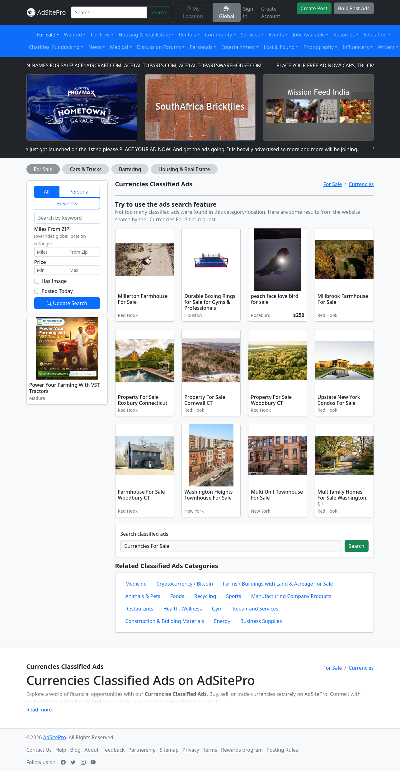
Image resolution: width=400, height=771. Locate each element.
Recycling (205, 596)
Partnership (142, 749)
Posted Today (57, 291)
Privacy (190, 749)
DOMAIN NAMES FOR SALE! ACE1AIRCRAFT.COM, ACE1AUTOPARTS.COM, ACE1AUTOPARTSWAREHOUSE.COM (141, 65)
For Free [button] (100, 34)
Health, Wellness (182, 608)
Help (60, 749)
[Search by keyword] (67, 218)
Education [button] (375, 34)
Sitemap (169, 749)
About (91, 749)
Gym (217, 608)
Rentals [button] (187, 34)
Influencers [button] (355, 47)
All (46, 191)
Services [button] (250, 34)
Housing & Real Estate (184, 169)
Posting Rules (282, 749)
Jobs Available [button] (309, 34)
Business (66, 203)
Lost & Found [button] (279, 47)
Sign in (248, 12)
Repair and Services (255, 608)
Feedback (113, 749)
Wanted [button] (73, 34)
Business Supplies (261, 621)
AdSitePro (51, 12)
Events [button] (276, 34)
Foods (177, 596)
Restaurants (139, 608)
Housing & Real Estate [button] (144, 34)
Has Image (54, 281)
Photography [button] (318, 47)
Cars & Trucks (85, 169)
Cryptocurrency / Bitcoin (185, 583)
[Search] (109, 12)
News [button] (94, 47)
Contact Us (39, 749)
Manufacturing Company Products (291, 596)
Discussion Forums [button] (159, 47)
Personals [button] (201, 47)
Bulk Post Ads (354, 8)
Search (159, 12)
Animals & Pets (142, 596)
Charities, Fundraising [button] (54, 47)
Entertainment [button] (238, 47)
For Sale (43, 169)
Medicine (136, 583)
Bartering (130, 169)
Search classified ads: (145, 533)
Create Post (314, 8)
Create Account (270, 12)
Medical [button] (119, 47)
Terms (210, 749)
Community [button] (218, 34)
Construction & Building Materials (164, 621)
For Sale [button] (46, 34)
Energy (222, 621)
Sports (233, 596)
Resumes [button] (344, 34)
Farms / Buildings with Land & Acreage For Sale (278, 583)
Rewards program (242, 749)
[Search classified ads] (231, 546)
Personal (79, 191)
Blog (75, 749)
